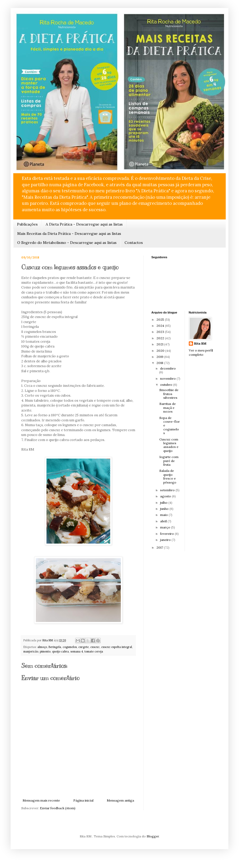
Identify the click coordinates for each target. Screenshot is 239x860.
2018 (160, 363)
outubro (166, 385)
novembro (168, 378)
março (165, 527)
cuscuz (95, 647)
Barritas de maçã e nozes (167, 407)
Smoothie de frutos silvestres (168, 394)
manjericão (30, 651)
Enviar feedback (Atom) (57, 808)
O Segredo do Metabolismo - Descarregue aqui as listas (67, 242)
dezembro (168, 368)
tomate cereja (93, 651)
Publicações (27, 224)
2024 (160, 326)
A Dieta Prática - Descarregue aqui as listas (84, 224)
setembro (168, 490)
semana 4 (76, 651)
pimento (45, 651)
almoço (42, 647)
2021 (160, 344)
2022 (160, 338)
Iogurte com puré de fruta (168, 461)
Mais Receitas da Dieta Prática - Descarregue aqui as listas (69, 233)
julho (164, 503)
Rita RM (200, 343)
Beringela (55, 647)
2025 (160, 319)
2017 (160, 547)
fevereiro (167, 534)
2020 (160, 351)
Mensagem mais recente (41, 800)
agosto (166, 496)
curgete (83, 647)
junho (164, 509)
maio (164, 515)
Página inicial (83, 800)
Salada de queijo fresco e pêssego (167, 476)
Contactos (134, 242)
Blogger (153, 836)
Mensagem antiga (120, 800)
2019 (160, 357)
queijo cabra (60, 651)
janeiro (166, 540)
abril (164, 521)
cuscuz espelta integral (116, 647)
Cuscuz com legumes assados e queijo (168, 445)
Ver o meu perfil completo (201, 352)
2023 (160, 332)
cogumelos (70, 647)
